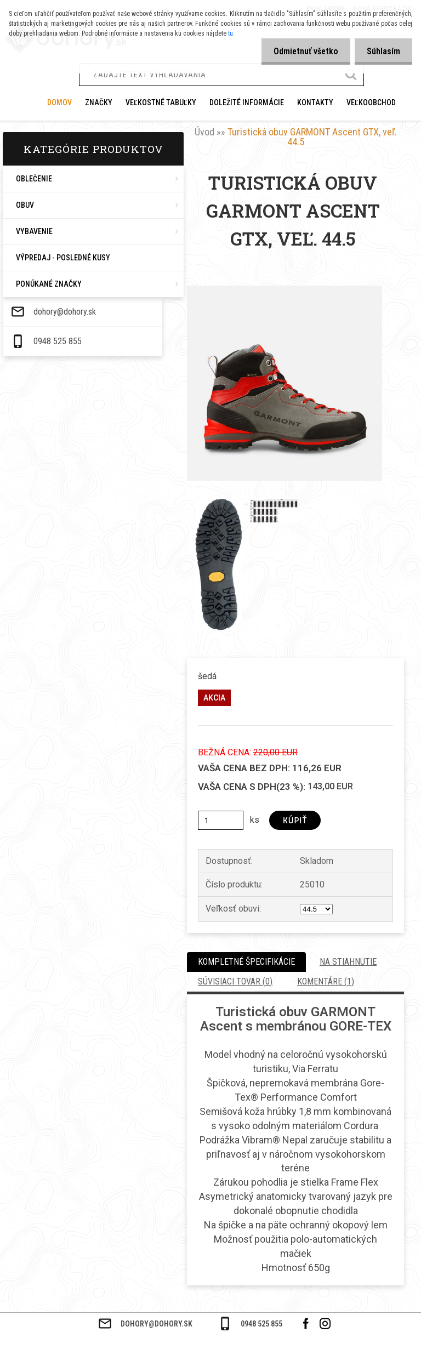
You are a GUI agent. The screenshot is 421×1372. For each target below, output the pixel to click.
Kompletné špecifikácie (246, 962)
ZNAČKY (98, 102)
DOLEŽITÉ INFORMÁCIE (246, 102)
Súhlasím (382, 51)
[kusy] (220, 820)
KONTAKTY (315, 102)
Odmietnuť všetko (301, 51)
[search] (351, 75)
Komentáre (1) (325, 981)
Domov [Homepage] (59, 102)
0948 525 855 (57, 1357)
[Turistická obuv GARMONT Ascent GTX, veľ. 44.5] (284, 289)
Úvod (204, 132)
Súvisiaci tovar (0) (235, 981)
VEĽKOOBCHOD (371, 102)
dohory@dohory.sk (64, 1327)
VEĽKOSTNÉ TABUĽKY (161, 102)
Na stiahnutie (348, 962)
